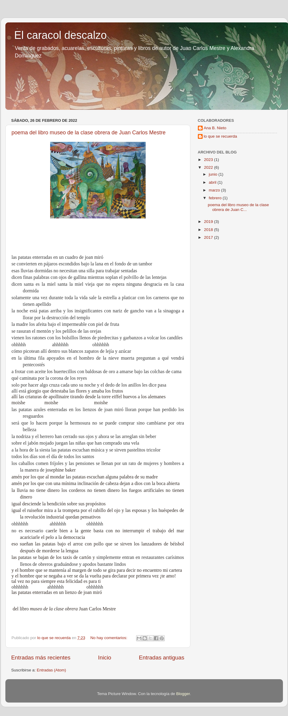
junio (213, 174)
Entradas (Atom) (51, 670)
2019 (209, 221)
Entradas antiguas (161, 657)
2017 (209, 237)
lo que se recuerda (220, 136)
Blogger (183, 693)
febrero (216, 198)
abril (213, 182)
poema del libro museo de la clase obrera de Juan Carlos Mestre (89, 133)
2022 (209, 167)
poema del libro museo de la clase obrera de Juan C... (238, 207)
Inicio (104, 657)
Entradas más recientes (40, 657)
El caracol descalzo (60, 35)
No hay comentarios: (109, 638)
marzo (215, 190)
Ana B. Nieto (215, 128)
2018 (209, 229)
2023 (209, 159)
